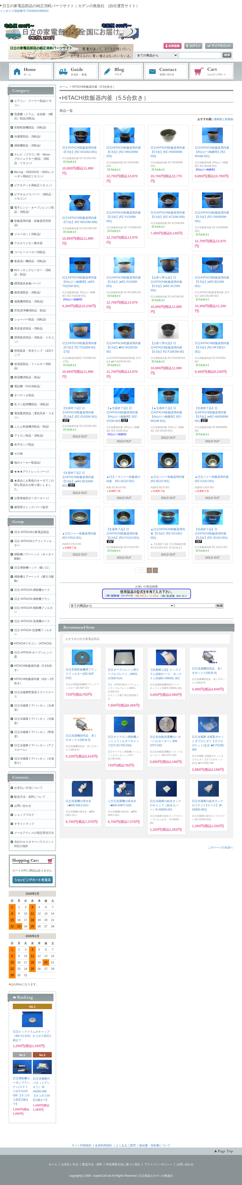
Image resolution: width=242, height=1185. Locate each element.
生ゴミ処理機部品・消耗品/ (31, 404)
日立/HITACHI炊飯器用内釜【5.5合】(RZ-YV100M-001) (123, 217)
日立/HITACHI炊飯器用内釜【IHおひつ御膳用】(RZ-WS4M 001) (212, 152)
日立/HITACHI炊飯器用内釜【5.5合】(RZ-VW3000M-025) (168, 152)
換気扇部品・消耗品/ (27, 292)
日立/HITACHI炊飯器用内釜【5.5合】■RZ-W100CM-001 (123, 347)
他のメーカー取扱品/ (27, 462)
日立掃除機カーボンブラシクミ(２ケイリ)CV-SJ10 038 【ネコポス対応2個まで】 (21, 1091)
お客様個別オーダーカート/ (31, 498)
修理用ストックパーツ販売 (31, 507)
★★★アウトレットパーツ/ (31, 471)
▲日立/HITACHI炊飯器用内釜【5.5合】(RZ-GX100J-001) (168, 533)
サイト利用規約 (81, 1145)
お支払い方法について (28, 787)
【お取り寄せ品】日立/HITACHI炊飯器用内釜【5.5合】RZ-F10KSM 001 (167, 347)
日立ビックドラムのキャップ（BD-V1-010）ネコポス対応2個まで (32, 1036)
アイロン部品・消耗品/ (28, 435)
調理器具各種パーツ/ (27, 283)
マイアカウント (219, 46)
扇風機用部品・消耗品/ (28, 301)
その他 (18, 453)
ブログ (121, 71)
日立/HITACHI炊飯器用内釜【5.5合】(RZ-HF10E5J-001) (212, 347)
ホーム (31, 71)
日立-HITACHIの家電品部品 (31, 532)
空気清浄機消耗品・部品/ (30, 310)
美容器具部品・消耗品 (28, 328)
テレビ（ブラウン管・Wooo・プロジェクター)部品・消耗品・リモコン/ (33, 159)
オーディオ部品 (24, 395)
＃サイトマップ (24, 823)
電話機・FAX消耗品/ (27, 386)
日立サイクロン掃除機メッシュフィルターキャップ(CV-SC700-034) (123, 741)
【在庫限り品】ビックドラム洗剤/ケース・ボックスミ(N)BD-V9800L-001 (166, 674)
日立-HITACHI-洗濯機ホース (32, 621)
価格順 (218, 119)
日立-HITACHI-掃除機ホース (32, 590)
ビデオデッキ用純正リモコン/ (33, 185)
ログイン (193, 46)
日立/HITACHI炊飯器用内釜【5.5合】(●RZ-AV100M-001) (123, 282)
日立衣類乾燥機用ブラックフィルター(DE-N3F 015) (81, 674)
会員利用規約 (103, 1145)
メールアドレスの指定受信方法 (34, 832)
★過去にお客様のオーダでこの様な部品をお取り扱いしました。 (34, 485)
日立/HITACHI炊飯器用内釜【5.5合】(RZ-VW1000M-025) (123, 152)
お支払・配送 (76, 71)
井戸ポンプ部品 (24, 444)
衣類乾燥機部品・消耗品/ (30, 127)
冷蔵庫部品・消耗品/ (27, 136)
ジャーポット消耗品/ (27, 234)
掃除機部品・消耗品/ (27, 145)
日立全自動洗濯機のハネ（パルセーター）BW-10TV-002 (165, 741)
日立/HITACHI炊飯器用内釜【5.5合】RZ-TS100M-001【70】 (79, 347)
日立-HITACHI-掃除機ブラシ (32, 599)
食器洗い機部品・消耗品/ (30, 261)
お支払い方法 (69, 1164)
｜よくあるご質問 (124, 1145)
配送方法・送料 (92, 1164)
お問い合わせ (166, 71)
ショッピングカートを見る (32, 880)
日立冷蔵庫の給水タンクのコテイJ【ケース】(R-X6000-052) (207, 805)
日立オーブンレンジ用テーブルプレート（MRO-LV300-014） (123, 674)
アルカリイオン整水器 (28, 243)
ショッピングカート (212, 71)
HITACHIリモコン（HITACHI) (33, 643)
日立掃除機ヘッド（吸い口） (32, 567)
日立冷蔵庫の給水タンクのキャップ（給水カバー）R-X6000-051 (165, 805)
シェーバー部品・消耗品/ (30, 319)
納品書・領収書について (154, 1145)
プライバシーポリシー (158, 1164)
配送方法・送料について (29, 796)
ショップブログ (24, 814)
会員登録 (172, 46)
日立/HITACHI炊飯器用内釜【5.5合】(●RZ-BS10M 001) (212, 282)
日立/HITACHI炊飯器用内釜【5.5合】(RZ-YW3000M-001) (212, 217)
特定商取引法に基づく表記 (123, 1164)
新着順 (229, 119)
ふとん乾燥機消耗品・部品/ (31, 426)
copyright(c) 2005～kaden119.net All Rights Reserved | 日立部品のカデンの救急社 (121, 1175)
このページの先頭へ (220, 847)
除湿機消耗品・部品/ (27, 377)
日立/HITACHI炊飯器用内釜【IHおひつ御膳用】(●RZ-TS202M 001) (79, 282)
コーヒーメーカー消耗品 (29, 252)
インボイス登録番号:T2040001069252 (24, 11)
